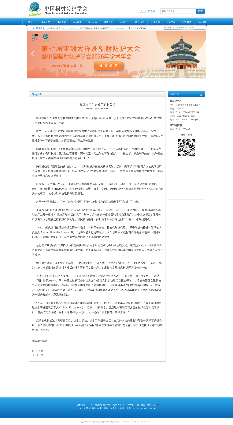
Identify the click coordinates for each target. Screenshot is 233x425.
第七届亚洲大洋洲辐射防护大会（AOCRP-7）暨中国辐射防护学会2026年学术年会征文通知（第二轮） (53, 28)
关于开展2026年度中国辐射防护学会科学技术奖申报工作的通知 (100, 28)
